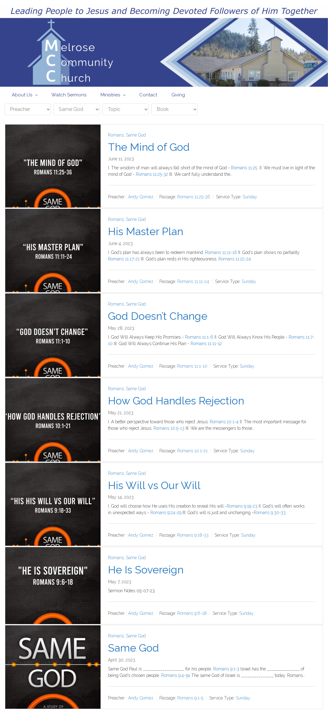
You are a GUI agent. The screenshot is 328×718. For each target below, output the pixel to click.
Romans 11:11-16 (221, 252)
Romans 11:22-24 (234, 258)
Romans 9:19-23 (242, 506)
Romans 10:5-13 (168, 428)
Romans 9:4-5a (175, 675)
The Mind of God (149, 147)
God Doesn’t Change (157, 316)
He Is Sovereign (145, 570)
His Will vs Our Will (154, 485)
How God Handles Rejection (176, 401)
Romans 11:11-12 (206, 343)
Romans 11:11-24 (193, 281)
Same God (136, 135)
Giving (178, 95)
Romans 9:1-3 (226, 668)
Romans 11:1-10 (192, 366)
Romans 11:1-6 (199, 337)
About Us (22, 95)
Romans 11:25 (244, 167)
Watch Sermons (68, 95)
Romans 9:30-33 (270, 512)
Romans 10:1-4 (224, 421)
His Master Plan (145, 231)
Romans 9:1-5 (190, 697)
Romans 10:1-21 (192, 450)
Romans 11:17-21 (124, 258)
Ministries (110, 95)
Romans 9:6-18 (192, 613)
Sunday (250, 196)
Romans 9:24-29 (165, 512)
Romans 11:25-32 (152, 174)
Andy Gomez (140, 196)
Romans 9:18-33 (193, 535)
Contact (148, 95)
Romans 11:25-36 (193, 196)
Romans (116, 135)
